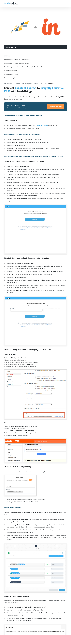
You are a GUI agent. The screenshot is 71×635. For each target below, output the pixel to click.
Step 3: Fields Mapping (10, 70)
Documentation (11, 47)
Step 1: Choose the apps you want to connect (16, 63)
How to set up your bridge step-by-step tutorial (17, 59)
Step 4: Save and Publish (11, 74)
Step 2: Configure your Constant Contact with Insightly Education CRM (23, 67)
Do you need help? (9, 78)
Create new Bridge (42, 125)
